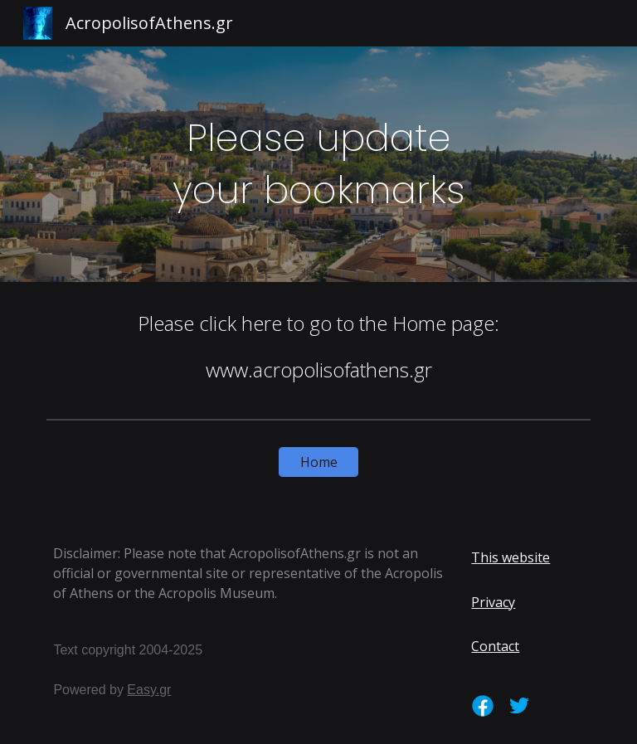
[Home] (318, 462)
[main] (318, 163)
